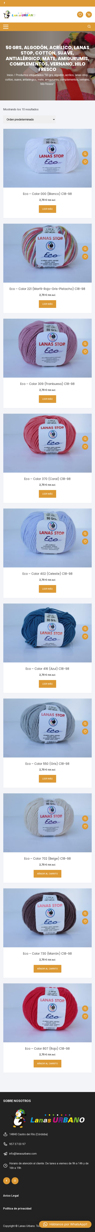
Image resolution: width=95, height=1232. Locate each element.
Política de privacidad (17, 1209)
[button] (65, 1224)
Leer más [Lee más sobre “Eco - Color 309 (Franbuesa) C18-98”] (47, 399)
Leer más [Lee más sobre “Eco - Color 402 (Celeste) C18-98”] (47, 588)
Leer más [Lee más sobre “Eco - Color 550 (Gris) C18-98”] (47, 778)
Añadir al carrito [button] (47, 873)
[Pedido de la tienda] (29, 119)
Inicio (10, 75)
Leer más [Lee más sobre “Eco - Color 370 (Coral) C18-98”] (47, 493)
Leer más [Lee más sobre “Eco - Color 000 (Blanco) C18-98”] (47, 209)
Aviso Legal (11, 1196)
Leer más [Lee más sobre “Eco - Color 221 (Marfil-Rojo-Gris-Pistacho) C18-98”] (47, 304)
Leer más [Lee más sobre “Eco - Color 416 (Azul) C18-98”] (47, 683)
